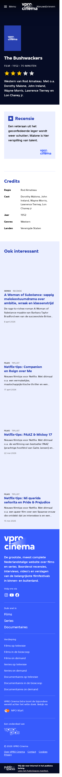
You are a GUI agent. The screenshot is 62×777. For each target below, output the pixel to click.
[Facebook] (17, 595)
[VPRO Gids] (12, 731)
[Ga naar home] (29, 6)
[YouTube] (12, 595)
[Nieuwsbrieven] (46, 6)
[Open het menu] (10, 6)
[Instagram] (6, 595)
